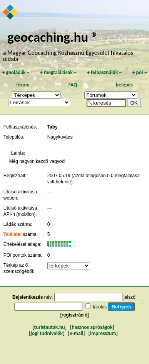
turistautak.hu (49, 327)
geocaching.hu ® (52, 37)
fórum (23, 84)
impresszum (103, 333)
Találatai (12, 234)
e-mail (76, 333)
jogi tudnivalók (46, 333)
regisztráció (74, 315)
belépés (124, 84)
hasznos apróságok (92, 327)
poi (139, 72)
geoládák (16, 72)
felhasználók (104, 72)
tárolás (100, 307)
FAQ (72, 84)
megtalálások (58, 72)
